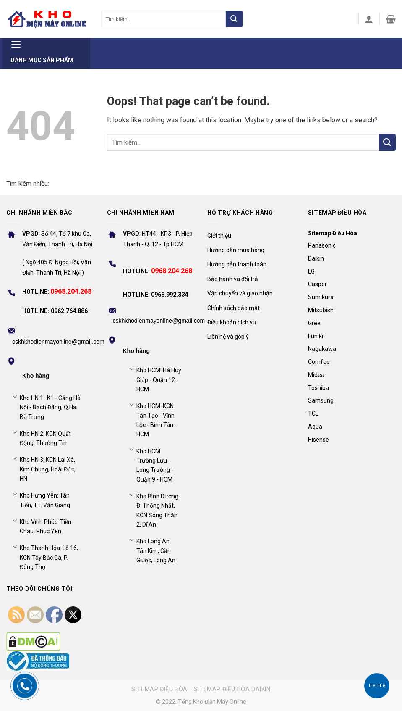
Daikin (316, 258)
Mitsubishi (321, 310)
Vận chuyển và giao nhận (240, 293)
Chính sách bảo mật (233, 308)
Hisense (318, 439)
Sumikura (321, 297)
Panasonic (322, 245)
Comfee (319, 361)
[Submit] (234, 19)
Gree (314, 323)
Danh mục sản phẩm (41, 50)
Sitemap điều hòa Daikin (232, 689)
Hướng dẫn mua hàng (235, 250)
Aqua (315, 426)
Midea (316, 374)
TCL (313, 413)
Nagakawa (322, 348)
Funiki (315, 336)
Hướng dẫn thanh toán (236, 264)
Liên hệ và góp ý (228, 336)
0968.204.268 (70, 291)
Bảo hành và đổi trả (232, 279)
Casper (317, 284)
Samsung (321, 400)
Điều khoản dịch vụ (231, 322)
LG (311, 271)
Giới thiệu (219, 235)
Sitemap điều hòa (159, 689)
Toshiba (318, 387)
